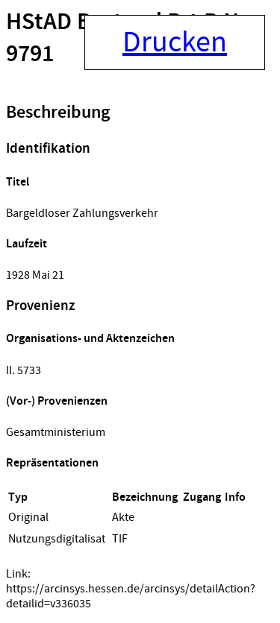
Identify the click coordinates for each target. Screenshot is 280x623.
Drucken (174, 42)
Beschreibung (58, 112)
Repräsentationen (52, 463)
